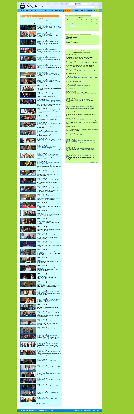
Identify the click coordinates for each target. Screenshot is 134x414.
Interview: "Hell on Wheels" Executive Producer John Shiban (79, 113)
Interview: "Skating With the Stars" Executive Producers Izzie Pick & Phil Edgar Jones (47, 321)
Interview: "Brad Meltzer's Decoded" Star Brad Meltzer (49, 306)
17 (86, 26)
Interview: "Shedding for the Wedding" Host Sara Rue (49, 110)
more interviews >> (94, 162)
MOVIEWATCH (69, 41)
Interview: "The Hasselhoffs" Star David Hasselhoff (48, 299)
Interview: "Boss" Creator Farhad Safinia (75, 134)
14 (72, 26)
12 (96, 24)
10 (86, 24)
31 (86, 30)
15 (77, 26)
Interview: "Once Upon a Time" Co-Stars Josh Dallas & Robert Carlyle (81, 70)
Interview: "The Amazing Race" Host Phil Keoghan (48, 116)
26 (96, 28)
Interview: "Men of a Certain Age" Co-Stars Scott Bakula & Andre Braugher (48, 292)
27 (67, 30)
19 (96, 26)
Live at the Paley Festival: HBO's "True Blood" (47, 80)
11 (91, 24)
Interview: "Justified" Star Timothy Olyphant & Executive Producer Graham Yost (47, 147)
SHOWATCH (69, 36)
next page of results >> (41, 403)
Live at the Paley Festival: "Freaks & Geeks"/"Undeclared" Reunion (45, 34)
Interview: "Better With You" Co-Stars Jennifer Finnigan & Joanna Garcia (47, 336)
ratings (49, 23)
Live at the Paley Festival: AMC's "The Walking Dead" (49, 87)
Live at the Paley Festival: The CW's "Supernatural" (48, 26)
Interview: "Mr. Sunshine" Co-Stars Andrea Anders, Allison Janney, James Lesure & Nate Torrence (48, 155)
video (53, 23)
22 (77, 28)
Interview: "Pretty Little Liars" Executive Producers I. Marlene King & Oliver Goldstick (48, 220)
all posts (32, 23)
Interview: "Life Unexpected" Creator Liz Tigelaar (48, 398)
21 (72, 28)
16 (81, 26)
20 (67, 28)
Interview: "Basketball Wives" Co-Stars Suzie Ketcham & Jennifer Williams (47, 275)
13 (67, 26)
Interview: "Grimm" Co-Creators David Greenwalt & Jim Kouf (79, 128)
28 (72, 30)
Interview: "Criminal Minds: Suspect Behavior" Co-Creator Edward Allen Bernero (48, 132)
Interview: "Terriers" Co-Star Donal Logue (46, 360)
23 (81, 28)
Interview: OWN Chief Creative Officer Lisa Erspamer (49, 228)
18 (91, 26)
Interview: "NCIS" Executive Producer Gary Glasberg (78, 99)
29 (77, 30)
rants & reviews (38, 23)
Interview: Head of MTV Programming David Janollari (78, 85)
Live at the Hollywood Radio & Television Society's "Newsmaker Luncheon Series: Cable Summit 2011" (49, 101)
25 (91, 28)
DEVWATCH (69, 38)
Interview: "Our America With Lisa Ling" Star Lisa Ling (49, 139)
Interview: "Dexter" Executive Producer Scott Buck (77, 92)
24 (86, 28)
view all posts (87, 52)
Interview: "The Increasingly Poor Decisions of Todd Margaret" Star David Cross (48, 367)
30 (81, 30)
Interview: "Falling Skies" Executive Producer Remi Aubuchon (80, 148)
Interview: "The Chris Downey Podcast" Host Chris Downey (79, 56)
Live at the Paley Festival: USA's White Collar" (47, 73)
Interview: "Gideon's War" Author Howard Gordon (48, 93)
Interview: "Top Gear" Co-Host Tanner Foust (47, 329)
